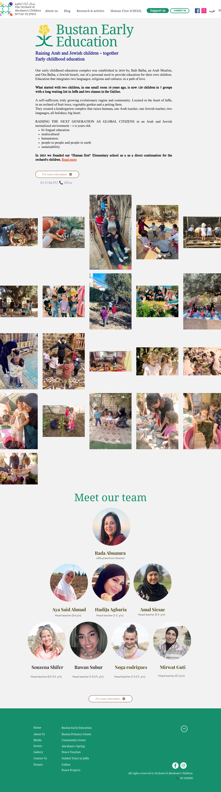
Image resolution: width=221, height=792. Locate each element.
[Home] (43, 727)
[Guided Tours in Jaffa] (75, 758)
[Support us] (158, 10)
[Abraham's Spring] (75, 746)
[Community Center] (75, 740)
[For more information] (57, 174)
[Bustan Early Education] (77, 728)
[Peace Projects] (71, 770)
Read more (69, 160)
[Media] (44, 740)
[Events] (43, 746)
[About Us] (43, 734)
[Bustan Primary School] (81, 734)
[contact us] (179, 10)
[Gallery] (43, 752)
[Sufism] (71, 764)
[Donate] (43, 764)
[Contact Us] (43, 758)
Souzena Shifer (47, 667)
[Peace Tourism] (71, 752)
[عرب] (212, 11)
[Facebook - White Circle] (175, 765)
